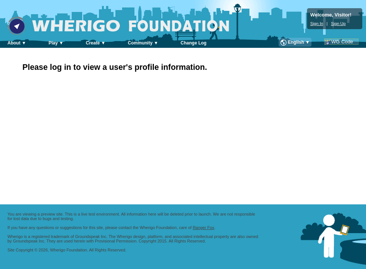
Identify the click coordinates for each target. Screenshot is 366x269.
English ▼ (299, 42)
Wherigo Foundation (123, 25)
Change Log (194, 43)
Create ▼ (96, 43)
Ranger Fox (203, 227)
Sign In (316, 23)
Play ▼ (56, 43)
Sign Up (338, 23)
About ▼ (16, 43)
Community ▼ (143, 43)
